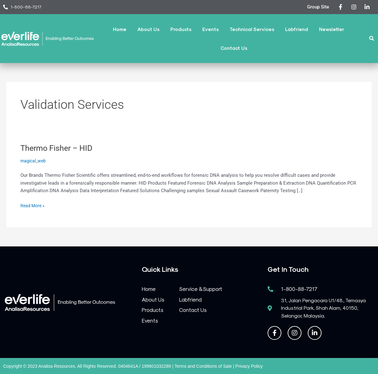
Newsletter (331, 29)
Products (180, 29)
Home (119, 29)
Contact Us (234, 48)
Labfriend (296, 29)
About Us (148, 29)
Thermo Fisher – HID (57, 148)
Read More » (33, 205)
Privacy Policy (249, 366)
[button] (372, 38)
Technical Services (252, 29)
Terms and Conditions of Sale (203, 366)
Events (210, 29)
